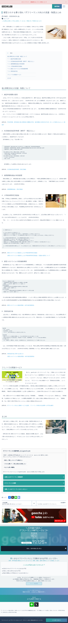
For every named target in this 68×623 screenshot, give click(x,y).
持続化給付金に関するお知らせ (15, 365)
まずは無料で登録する (56, 620)
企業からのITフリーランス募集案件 (14, 488)
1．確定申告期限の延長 (15, 59)
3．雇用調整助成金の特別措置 (16, 64)
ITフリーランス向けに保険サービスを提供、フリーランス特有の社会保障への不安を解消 (30, 417)
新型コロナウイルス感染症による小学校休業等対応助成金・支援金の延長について (29, 262)
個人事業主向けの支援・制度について (17, 56)
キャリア (6, 19)
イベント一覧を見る (34, 595)
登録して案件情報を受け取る (34, 560)
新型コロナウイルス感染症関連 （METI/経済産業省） (21, 314)
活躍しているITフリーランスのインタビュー (16, 500)
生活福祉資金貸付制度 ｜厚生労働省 (16, 172)
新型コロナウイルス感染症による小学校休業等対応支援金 (22, 259)
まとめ (9, 78)
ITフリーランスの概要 (10, 494)
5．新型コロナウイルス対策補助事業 (18, 68)
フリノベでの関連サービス (14, 74)
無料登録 (56, 6)
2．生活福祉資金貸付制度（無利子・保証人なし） (22, 61)
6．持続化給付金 (13, 71)
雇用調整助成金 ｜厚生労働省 (15, 192)
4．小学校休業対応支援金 (15, 66)
